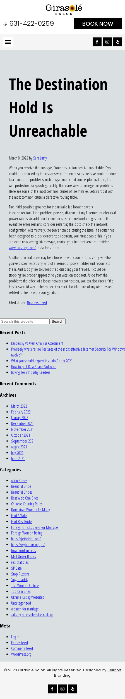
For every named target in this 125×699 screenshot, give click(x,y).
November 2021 (22, 429)
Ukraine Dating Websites (27, 597)
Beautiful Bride (21, 486)
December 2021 (22, 423)
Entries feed (19, 642)
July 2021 (17, 452)
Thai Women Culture (25, 585)
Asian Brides (19, 480)
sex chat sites (19, 562)
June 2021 (18, 458)
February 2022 (21, 412)
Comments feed (22, 648)
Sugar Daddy (19, 579)
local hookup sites (23, 550)
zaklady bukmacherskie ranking (31, 614)
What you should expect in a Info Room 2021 (42, 360)
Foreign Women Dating (26, 533)
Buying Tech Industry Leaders (30, 372)
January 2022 (19, 417)
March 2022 (19, 406)
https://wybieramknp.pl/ (28, 544)
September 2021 (23, 441)
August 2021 (19, 447)
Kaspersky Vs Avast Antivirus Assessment (37, 343)
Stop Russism (20, 574)
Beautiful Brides (21, 492)
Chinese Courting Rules (26, 504)
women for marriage (25, 609)
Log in (15, 636)
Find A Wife (19, 515)
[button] (8, 42)
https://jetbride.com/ (26, 538)
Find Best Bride (21, 521)
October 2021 (20, 435)
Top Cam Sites (20, 591)
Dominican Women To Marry (30, 509)
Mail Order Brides (23, 556)
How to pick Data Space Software (33, 366)
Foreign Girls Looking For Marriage (34, 527)
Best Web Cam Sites (24, 498)
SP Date (16, 568)
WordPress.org (21, 654)
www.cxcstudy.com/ (22, 247)
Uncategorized (37, 302)
